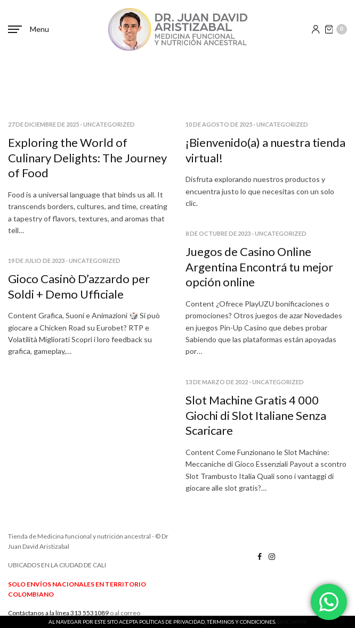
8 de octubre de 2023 (218, 233)
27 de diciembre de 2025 (43, 124)
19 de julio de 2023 (36, 260)
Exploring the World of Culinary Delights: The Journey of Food (87, 157)
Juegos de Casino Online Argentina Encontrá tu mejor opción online (259, 266)
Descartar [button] (292, 621)
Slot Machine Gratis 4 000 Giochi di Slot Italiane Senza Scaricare (255, 415)
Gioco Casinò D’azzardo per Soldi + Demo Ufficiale (79, 286)
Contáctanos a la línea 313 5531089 (58, 613)
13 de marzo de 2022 (216, 381)
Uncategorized (109, 124)
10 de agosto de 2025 (218, 124)
